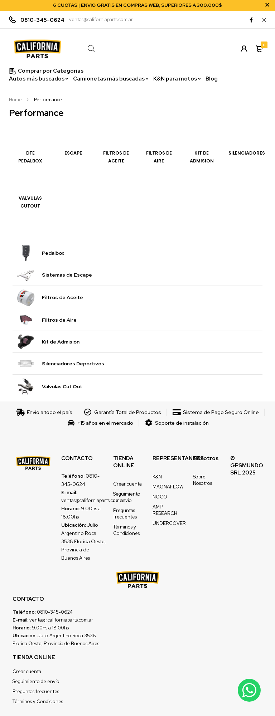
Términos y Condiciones (126, 530)
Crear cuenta (127, 484)
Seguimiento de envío (126, 497)
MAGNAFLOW (168, 487)
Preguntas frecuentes (125, 513)
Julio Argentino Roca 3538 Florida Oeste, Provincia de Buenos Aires (83, 541)
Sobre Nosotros (202, 480)
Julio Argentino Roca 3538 (67, 636)
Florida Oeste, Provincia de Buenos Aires (56, 643)
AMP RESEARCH (165, 510)
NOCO (160, 497)
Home (15, 99)
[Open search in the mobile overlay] (152, 48)
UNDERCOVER (169, 523)
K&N (157, 477)
